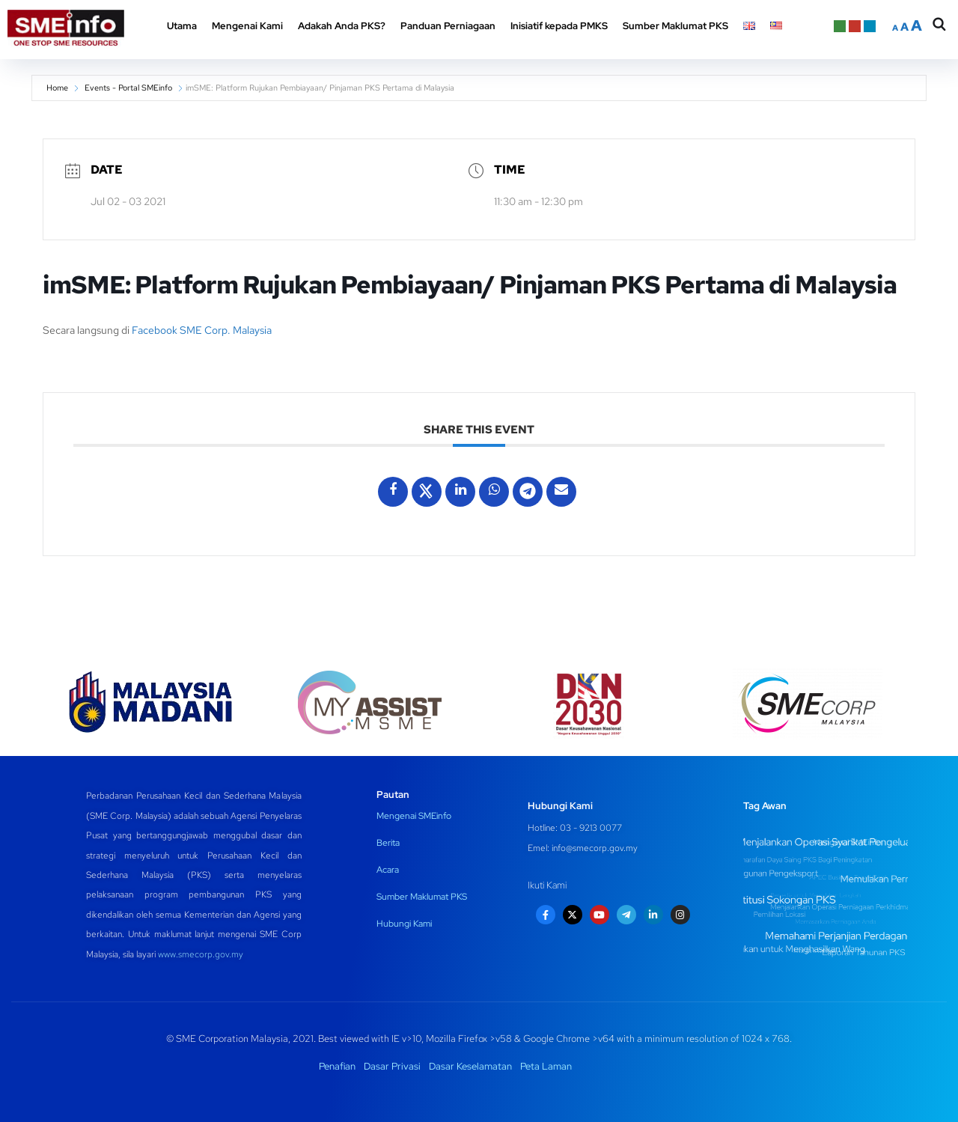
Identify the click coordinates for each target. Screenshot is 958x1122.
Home (57, 87)
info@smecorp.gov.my (595, 848)
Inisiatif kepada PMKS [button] (559, 25)
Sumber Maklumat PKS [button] (675, 25)
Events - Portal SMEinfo (128, 87)
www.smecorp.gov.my (200, 954)
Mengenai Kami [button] (247, 25)
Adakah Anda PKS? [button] (341, 25)
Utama (182, 25)
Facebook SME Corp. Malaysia (202, 330)
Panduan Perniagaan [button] (447, 25)
